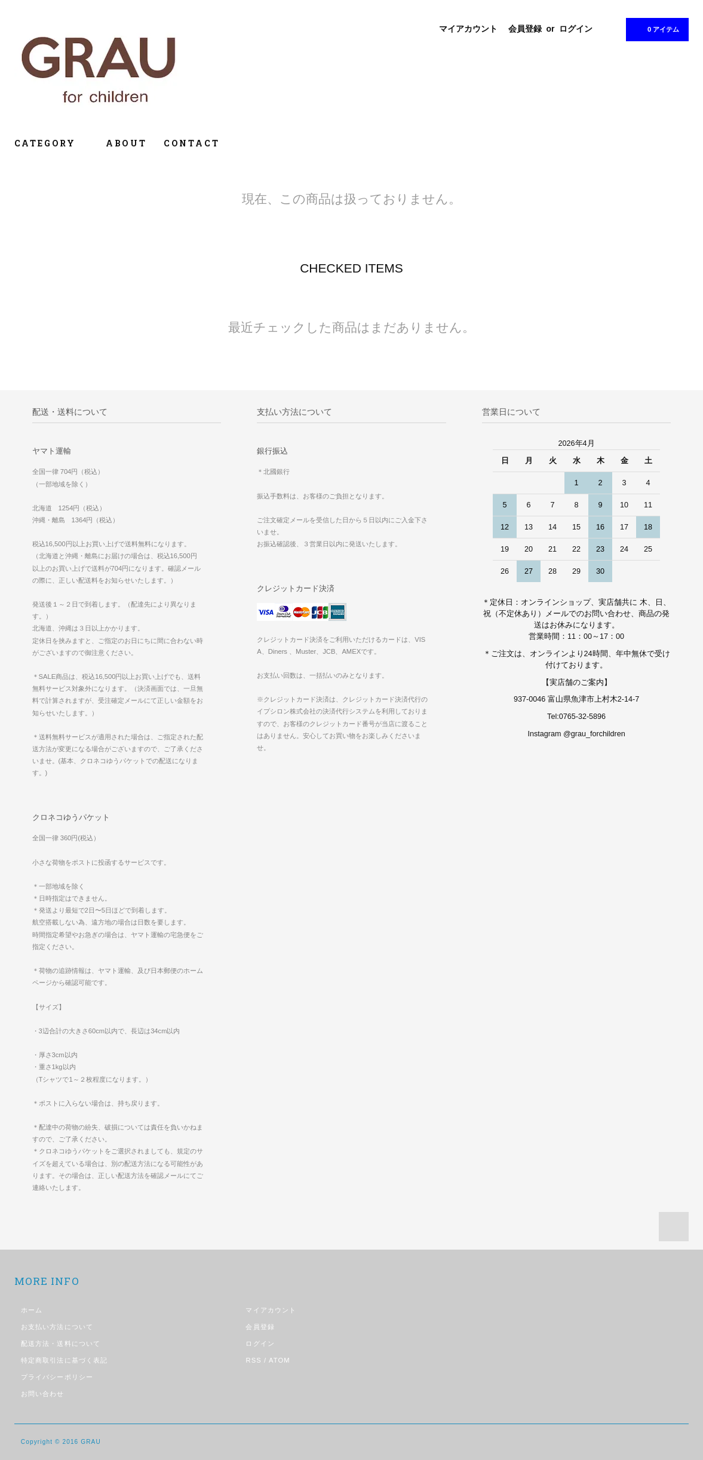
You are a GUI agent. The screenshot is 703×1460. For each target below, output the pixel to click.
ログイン (576, 28)
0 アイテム (656, 28)
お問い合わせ (43, 1393)
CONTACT (192, 143)
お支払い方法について (57, 1326)
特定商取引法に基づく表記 (64, 1360)
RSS (253, 1360)
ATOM (279, 1360)
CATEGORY (51, 143)
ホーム (31, 1310)
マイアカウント (468, 28)
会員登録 (525, 28)
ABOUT (126, 143)
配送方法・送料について (60, 1343)
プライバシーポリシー (57, 1377)
